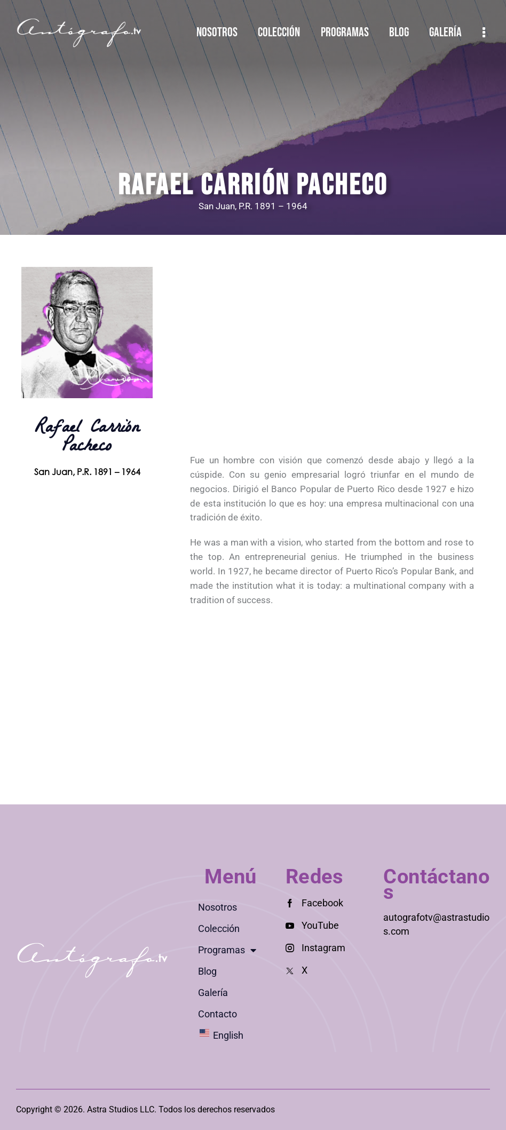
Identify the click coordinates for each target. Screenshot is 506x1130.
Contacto (217, 1014)
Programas (227, 950)
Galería (213, 992)
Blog (207, 971)
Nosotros (217, 907)
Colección (219, 928)
